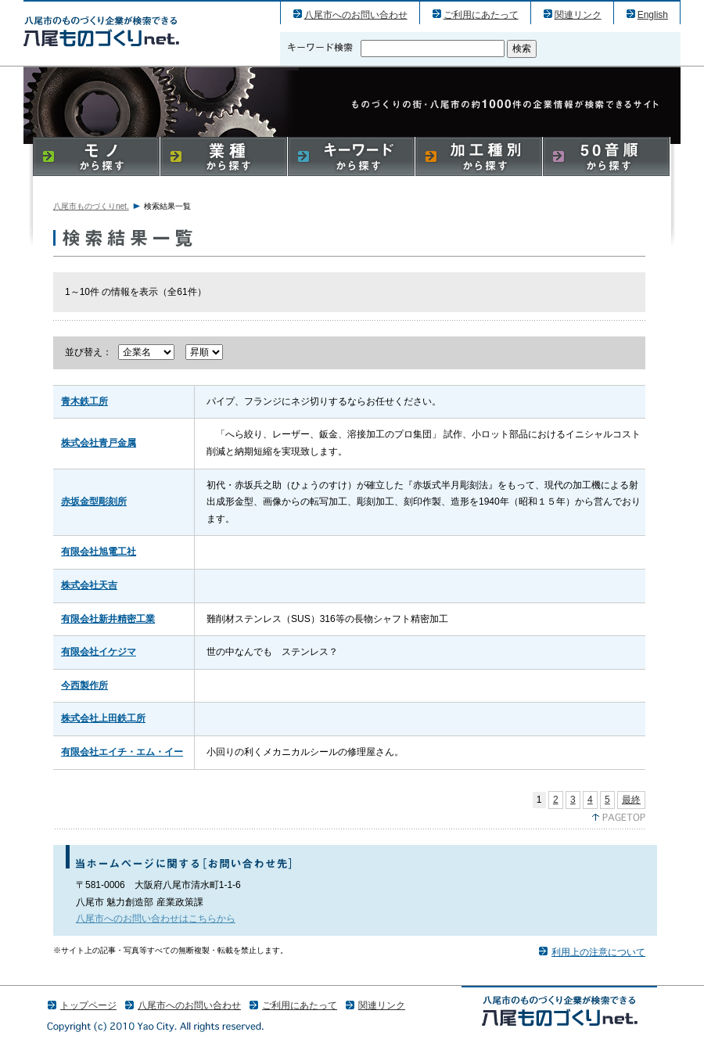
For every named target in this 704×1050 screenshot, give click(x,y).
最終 (631, 799)
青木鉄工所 (84, 401)
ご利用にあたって (481, 14)
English (653, 14)
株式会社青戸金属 (98, 442)
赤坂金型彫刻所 (94, 501)
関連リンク (578, 14)
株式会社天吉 (89, 585)
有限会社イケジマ (98, 651)
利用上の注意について (598, 952)
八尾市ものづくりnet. (91, 206)
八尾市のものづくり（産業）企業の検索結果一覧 (101, 31)
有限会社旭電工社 (98, 551)
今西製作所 (84, 685)
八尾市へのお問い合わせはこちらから (155, 918)
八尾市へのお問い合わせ (356, 14)
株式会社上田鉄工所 (103, 718)
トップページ (88, 1005)
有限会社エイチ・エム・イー (122, 751)
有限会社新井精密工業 (108, 618)
